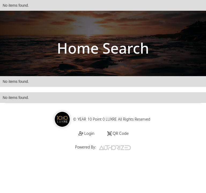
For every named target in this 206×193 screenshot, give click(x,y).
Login (86, 133)
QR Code (118, 133)
